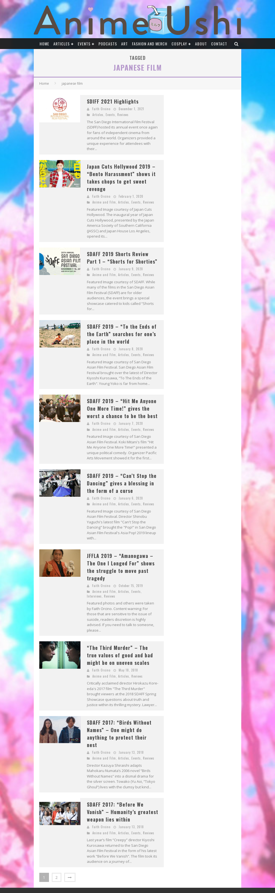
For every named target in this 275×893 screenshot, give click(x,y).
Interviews (94, 596)
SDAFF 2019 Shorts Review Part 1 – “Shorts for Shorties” (122, 257)
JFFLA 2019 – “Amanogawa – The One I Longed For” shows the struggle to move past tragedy (121, 567)
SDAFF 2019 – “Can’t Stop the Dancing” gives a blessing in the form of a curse (122, 483)
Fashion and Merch (149, 44)
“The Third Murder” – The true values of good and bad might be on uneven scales (120, 655)
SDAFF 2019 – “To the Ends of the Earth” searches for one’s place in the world (122, 334)
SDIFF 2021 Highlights (113, 101)
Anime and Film (104, 202)
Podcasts (107, 44)
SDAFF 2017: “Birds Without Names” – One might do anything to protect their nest (119, 733)
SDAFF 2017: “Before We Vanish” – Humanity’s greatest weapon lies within (122, 812)
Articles (61, 44)
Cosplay (179, 44)
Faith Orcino (101, 109)
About (201, 44)
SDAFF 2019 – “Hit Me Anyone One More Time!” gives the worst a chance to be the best (122, 408)
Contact (219, 44)
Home (44, 44)
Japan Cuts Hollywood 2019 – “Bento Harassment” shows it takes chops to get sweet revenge (121, 177)
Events (84, 44)
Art (124, 44)
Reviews (123, 114)
